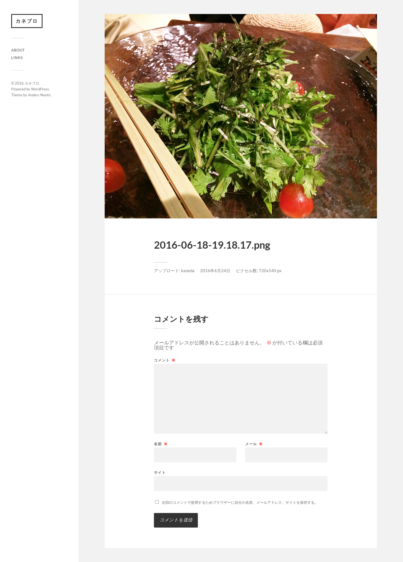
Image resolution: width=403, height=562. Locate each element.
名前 (161, 444)
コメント (164, 360)
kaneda (188, 270)
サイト (160, 472)
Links (17, 57)
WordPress (40, 89)
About (18, 50)
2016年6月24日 (215, 270)
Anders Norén (39, 95)
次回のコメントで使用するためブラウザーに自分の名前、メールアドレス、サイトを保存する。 (240, 502)
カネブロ (27, 21)
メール (254, 444)
